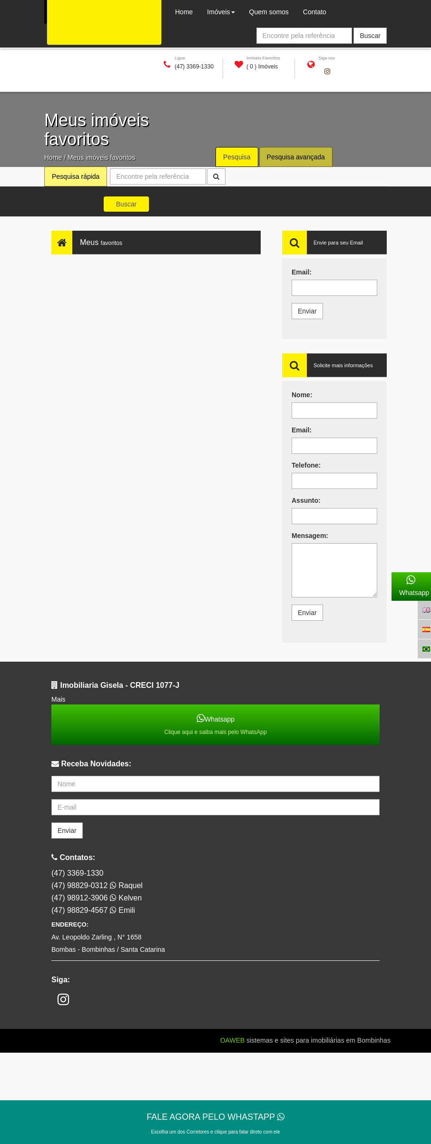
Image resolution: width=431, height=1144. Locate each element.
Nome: (302, 395)
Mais (58, 699)
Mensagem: (310, 535)
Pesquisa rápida (75, 176)
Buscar (126, 204)
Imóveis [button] (221, 12)
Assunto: (306, 500)
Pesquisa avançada (296, 157)
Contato (314, 12)
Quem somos (272, 11)
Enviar (307, 311)
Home (53, 157)
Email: (302, 272)
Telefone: (306, 465)
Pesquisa (237, 157)
